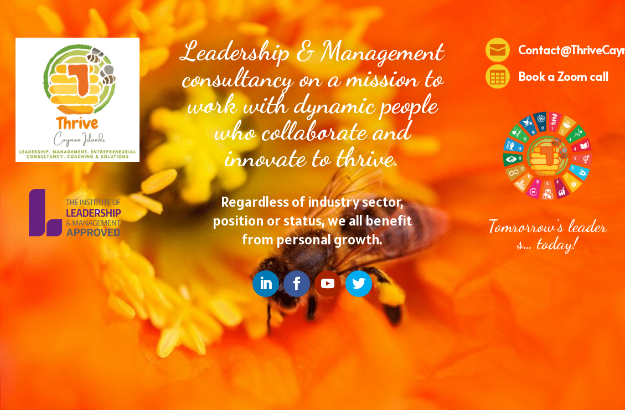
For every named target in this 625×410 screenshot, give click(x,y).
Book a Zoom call (563, 76)
